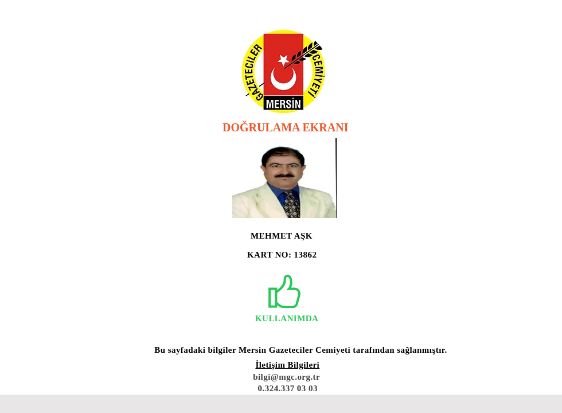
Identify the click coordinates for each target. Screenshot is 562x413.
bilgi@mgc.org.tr (286, 376)
